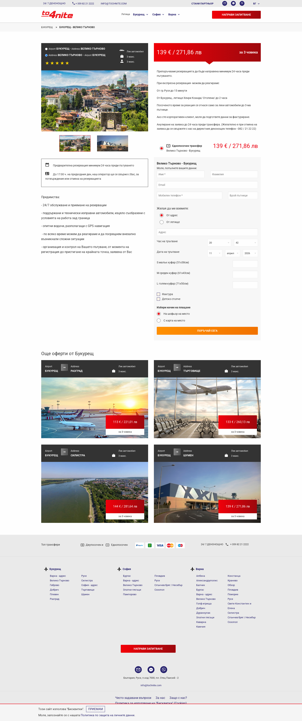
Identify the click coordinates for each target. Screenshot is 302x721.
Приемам (95, 709)
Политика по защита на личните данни (107, 715)
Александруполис (207, 580)
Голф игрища (203, 603)
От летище (173, 222)
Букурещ (139, 14)
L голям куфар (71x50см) (172, 283)
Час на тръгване (167, 241)
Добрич (54, 589)
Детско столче (171, 298)
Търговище (87, 589)
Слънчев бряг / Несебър (168, 585)
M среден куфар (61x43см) (173, 273)
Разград (54, 598)
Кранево (232, 580)
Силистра (87, 580)
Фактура (167, 294)
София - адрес (89, 585)
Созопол (159, 589)
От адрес (172, 215)
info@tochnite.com (151, 685)
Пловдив (159, 575)
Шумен (85, 594)
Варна (172, 14)
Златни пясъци (132, 589)
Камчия (200, 626)
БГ (254, 3)
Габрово (54, 585)
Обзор (231, 585)
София (156, 14)
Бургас (127, 575)
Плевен (54, 594)
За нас (160, 698)
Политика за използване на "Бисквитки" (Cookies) (151, 703)
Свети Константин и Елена (239, 606)
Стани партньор (202, 3)
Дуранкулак (203, 612)
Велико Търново (59, 580)
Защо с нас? (178, 698)
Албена (200, 575)
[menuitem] (254, 3)
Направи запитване (236, 14)
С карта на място (174, 320)
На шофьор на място (177, 313)
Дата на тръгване (168, 251)
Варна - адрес (58, 575)
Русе (84, 575)
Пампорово (129, 594)
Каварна (201, 622)
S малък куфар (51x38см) (173, 262)
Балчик (200, 585)
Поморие (233, 594)
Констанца (234, 575)
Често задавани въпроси (133, 698)
